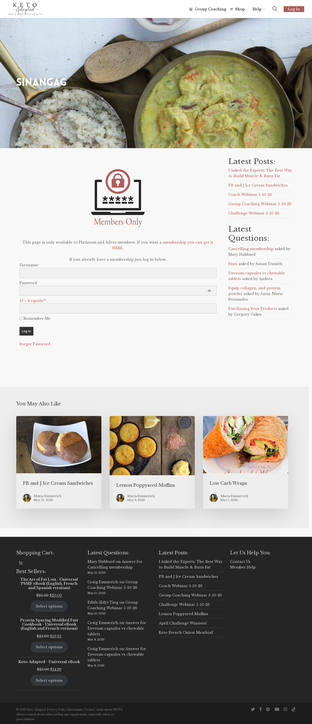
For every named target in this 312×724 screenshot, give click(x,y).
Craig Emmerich (103, 582)
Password (28, 283)
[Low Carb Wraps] (245, 462)
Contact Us (240, 561)
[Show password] (209, 291)
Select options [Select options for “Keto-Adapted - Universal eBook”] (49, 680)
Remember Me (35, 318)
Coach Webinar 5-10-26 (250, 194)
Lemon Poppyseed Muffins (183, 614)
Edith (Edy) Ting (103, 602)
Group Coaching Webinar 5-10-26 (259, 204)
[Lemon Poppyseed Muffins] (152, 462)
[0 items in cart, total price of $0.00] (20, 563)
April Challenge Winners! (183, 623)
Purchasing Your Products (252, 308)
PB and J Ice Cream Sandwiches (258, 185)
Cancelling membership (250, 249)
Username (29, 265)
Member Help (243, 567)
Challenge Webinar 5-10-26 (253, 213)
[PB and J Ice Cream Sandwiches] (58, 462)
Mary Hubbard (101, 561)
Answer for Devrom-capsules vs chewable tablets (117, 628)
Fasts (232, 264)
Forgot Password (35, 344)
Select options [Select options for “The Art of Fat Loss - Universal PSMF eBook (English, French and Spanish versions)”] (49, 606)
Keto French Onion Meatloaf (186, 632)
